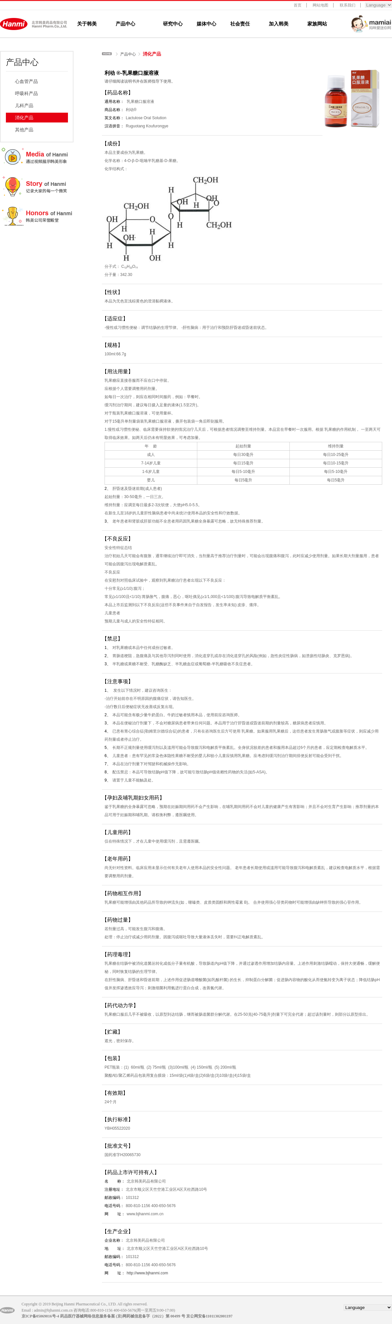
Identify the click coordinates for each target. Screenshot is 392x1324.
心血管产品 (26, 81)
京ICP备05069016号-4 (40, 1316)
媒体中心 (206, 23)
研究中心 (173, 23)
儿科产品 (24, 105)
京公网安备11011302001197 (209, 1316)
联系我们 (347, 5)
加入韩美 (278, 23)
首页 (298, 5)
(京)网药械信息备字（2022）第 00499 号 (150, 1316)
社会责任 (240, 23)
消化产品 (24, 117)
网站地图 (320, 5)
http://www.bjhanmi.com (147, 1273)
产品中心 (125, 23)
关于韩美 (87, 23)
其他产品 (24, 129)
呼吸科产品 (26, 93)
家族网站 (317, 23)
